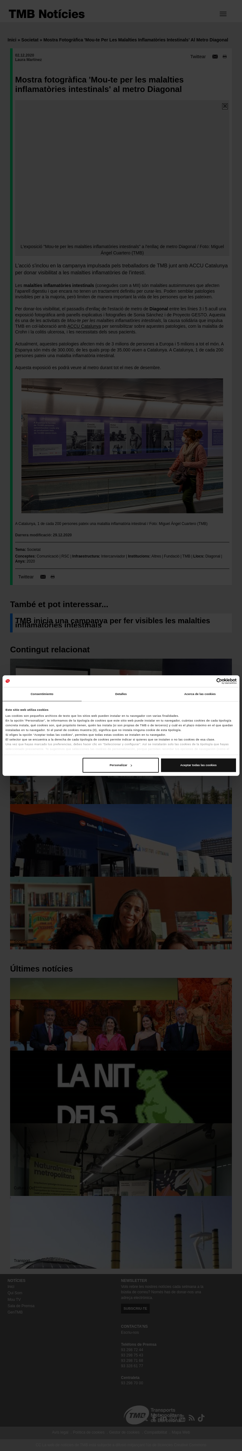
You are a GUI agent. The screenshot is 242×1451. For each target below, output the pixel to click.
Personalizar (121, 765)
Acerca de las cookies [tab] (200, 694)
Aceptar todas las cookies (198, 765)
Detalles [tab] (121, 694)
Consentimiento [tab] (42, 694)
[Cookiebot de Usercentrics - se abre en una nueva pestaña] (209, 681)
